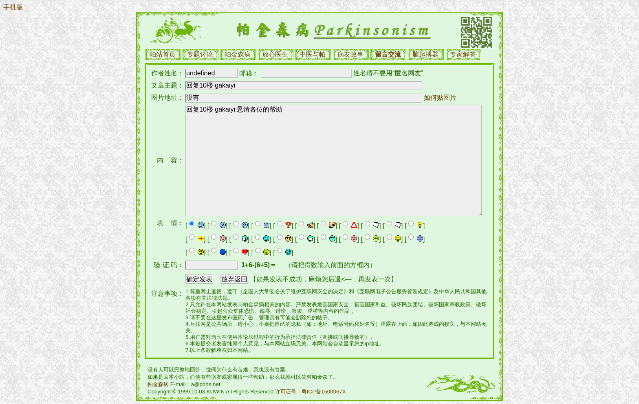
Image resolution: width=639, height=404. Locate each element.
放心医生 (275, 54)
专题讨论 (200, 54)
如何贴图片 (440, 97)
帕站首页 (163, 54)
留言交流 (388, 54)
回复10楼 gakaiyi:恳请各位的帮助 (333, 160)
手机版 (13, 7)
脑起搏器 (425, 54)
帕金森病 (238, 54)
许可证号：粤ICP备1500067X (310, 392)
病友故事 (350, 54)
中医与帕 (313, 54)
